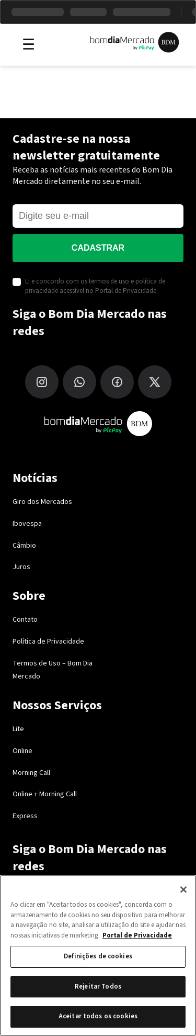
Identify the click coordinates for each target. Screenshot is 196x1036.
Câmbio (24, 545)
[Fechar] (183, 889)
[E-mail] (98, 216)
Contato (25, 619)
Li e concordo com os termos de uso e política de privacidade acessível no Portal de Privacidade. (95, 286)
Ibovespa (27, 524)
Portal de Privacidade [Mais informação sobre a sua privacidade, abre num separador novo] (137, 935)
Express (25, 816)
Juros (21, 567)
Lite (18, 729)
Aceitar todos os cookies (98, 1016)
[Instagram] (42, 382)
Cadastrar (98, 247)
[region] (98, 955)
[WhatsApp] (79, 382)
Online (22, 751)
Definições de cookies (98, 956)
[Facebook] (117, 382)
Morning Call (31, 773)
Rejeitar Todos (98, 986)
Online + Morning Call (45, 794)
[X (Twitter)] (154, 382)
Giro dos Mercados (42, 502)
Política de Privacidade (48, 641)
